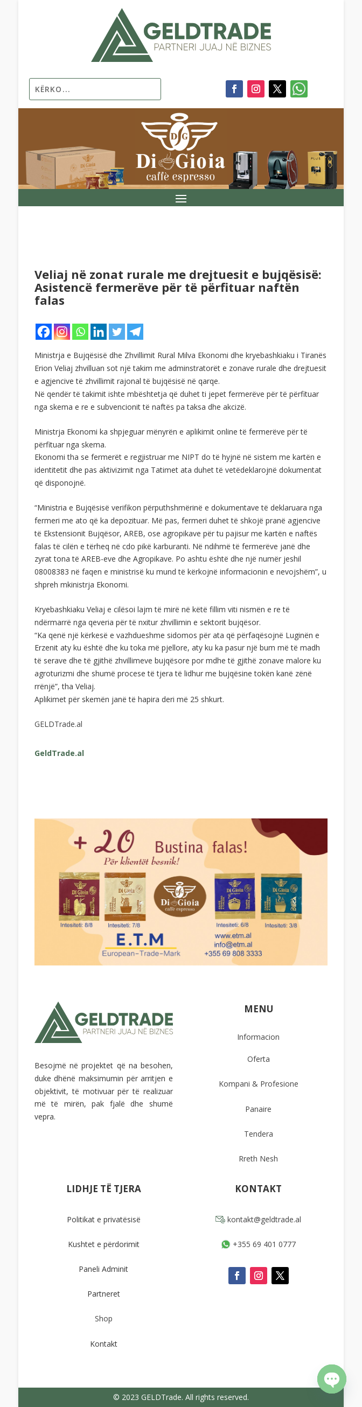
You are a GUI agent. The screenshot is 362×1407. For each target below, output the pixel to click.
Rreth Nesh (258, 1158)
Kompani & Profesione (258, 1084)
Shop (104, 1318)
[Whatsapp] (80, 332)
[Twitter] (117, 332)
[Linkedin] (98, 332)
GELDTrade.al (58, 724)
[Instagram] (62, 332)
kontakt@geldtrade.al (258, 1219)
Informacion (258, 1037)
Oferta (258, 1059)
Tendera (258, 1134)
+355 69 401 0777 (258, 1244)
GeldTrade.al (59, 753)
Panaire (258, 1109)
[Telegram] (135, 332)
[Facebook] (44, 332)
